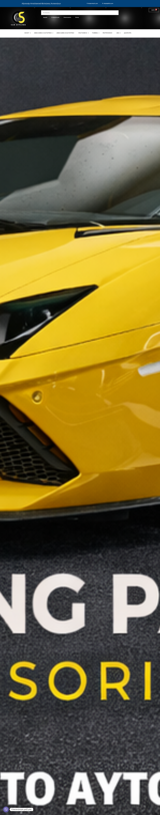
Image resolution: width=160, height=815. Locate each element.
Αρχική (45, 17)
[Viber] (6, 809)
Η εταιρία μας (55, 17)
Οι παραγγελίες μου (107, 3)
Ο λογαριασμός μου (92, 3)
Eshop (77, 17)
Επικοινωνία (67, 17)
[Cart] (154, 10)
